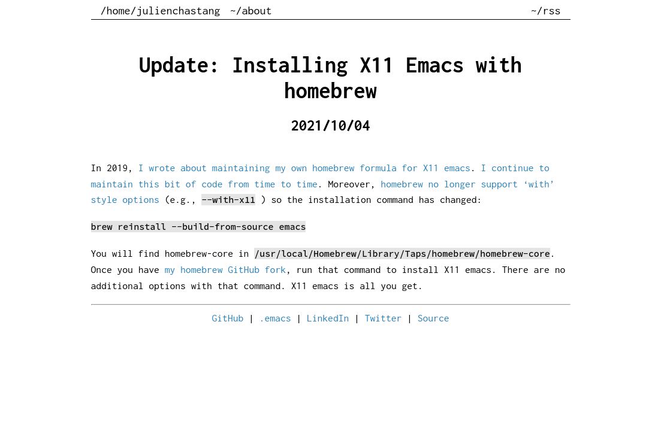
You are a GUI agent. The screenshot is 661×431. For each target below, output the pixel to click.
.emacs (275, 317)
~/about (251, 10)
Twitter (383, 317)
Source (433, 317)
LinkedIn (328, 317)
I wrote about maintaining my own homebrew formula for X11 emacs (304, 167)
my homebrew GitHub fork (225, 269)
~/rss (546, 10)
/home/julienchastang (161, 10)
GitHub (228, 317)
